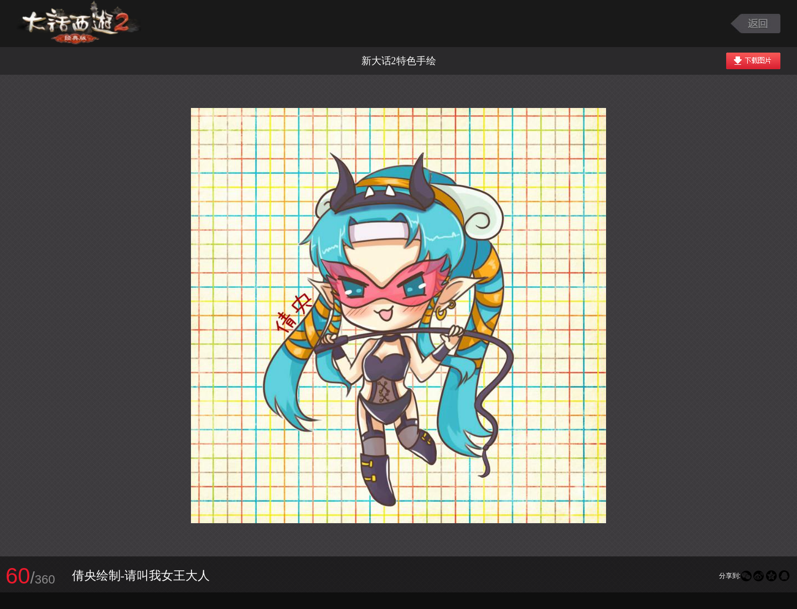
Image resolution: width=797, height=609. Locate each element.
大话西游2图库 (79, 23)
